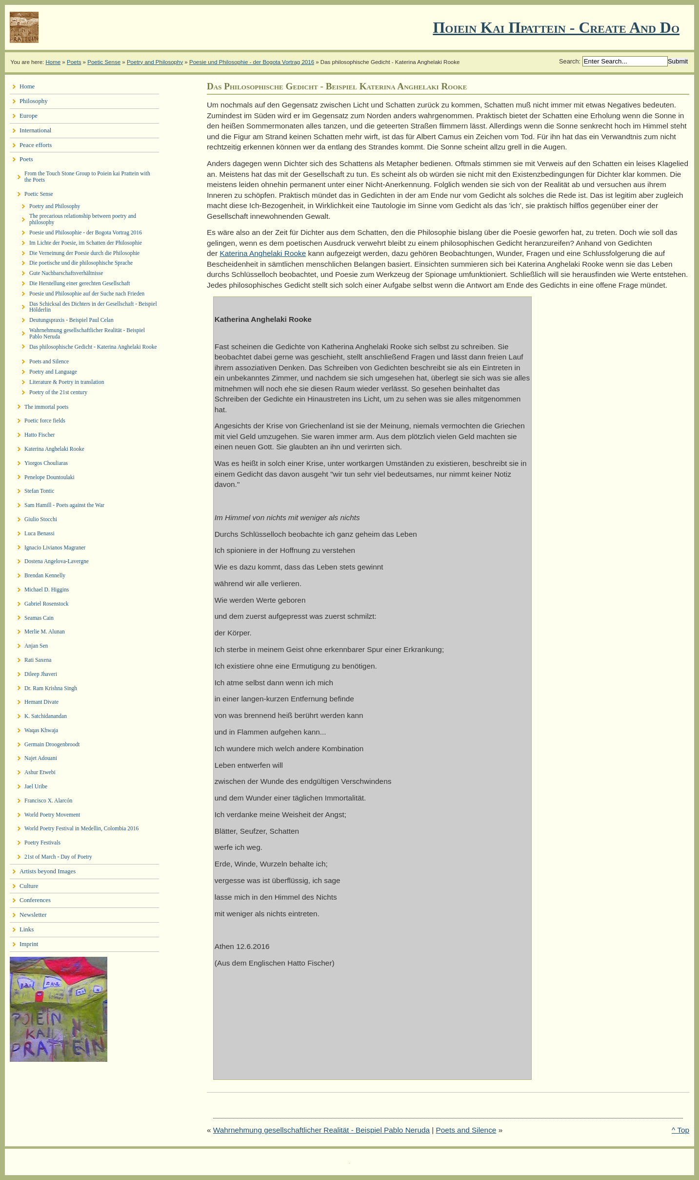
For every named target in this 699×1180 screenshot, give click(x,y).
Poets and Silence (466, 1130)
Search (569, 61)
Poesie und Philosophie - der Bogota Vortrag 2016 (251, 62)
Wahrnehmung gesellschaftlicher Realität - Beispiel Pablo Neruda (321, 1130)
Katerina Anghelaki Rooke (263, 253)
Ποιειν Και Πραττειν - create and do (556, 27)
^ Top (680, 1130)
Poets (74, 62)
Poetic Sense (103, 62)
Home (52, 62)
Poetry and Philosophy (155, 62)
